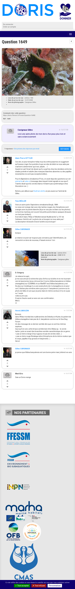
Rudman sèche (39, 191)
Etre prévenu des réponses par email (26, 149)
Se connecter (8, 24)
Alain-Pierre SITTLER (24, 158)
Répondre (64, 149)
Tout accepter (22, 585)
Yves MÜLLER (20, 201)
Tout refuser (39, 585)
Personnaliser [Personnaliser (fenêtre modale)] (55, 585)
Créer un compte (9, 27)
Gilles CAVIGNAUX (22, 229)
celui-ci (27, 181)
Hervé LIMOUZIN (22, 311)
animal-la (18, 181)
